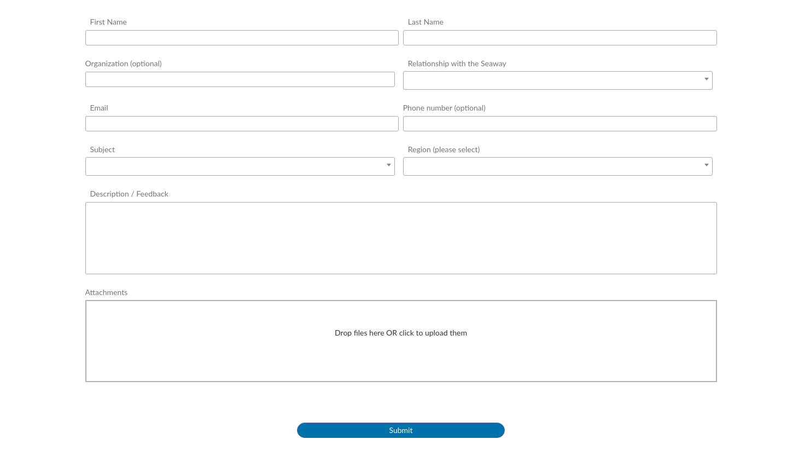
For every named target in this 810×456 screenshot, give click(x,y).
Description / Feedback (129, 193)
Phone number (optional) (444, 107)
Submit (401, 430)
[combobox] (558, 80)
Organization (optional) (123, 63)
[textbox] (558, 79)
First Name (108, 21)
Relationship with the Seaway (457, 63)
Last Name (426, 21)
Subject (102, 149)
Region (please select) (444, 149)
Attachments (106, 292)
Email (99, 107)
